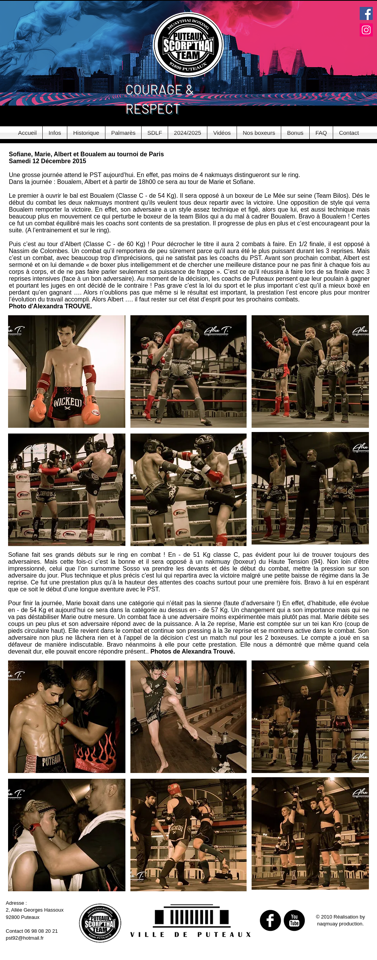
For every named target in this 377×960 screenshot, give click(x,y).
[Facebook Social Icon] (366, 13)
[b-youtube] (294, 920)
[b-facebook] (270, 920)
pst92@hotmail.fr (24, 938)
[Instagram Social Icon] (366, 29)
